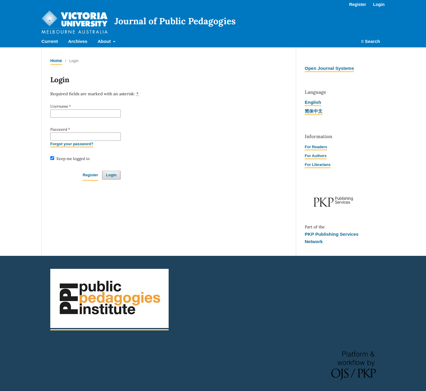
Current (49, 41)
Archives (77, 41)
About (105, 41)
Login (379, 4)
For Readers (316, 147)
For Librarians (318, 164)
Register (357, 4)
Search (370, 41)
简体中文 (313, 111)
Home (56, 60)
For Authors (316, 156)
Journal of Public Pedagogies (175, 21)
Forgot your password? (71, 144)
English (313, 102)
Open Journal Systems (329, 68)
